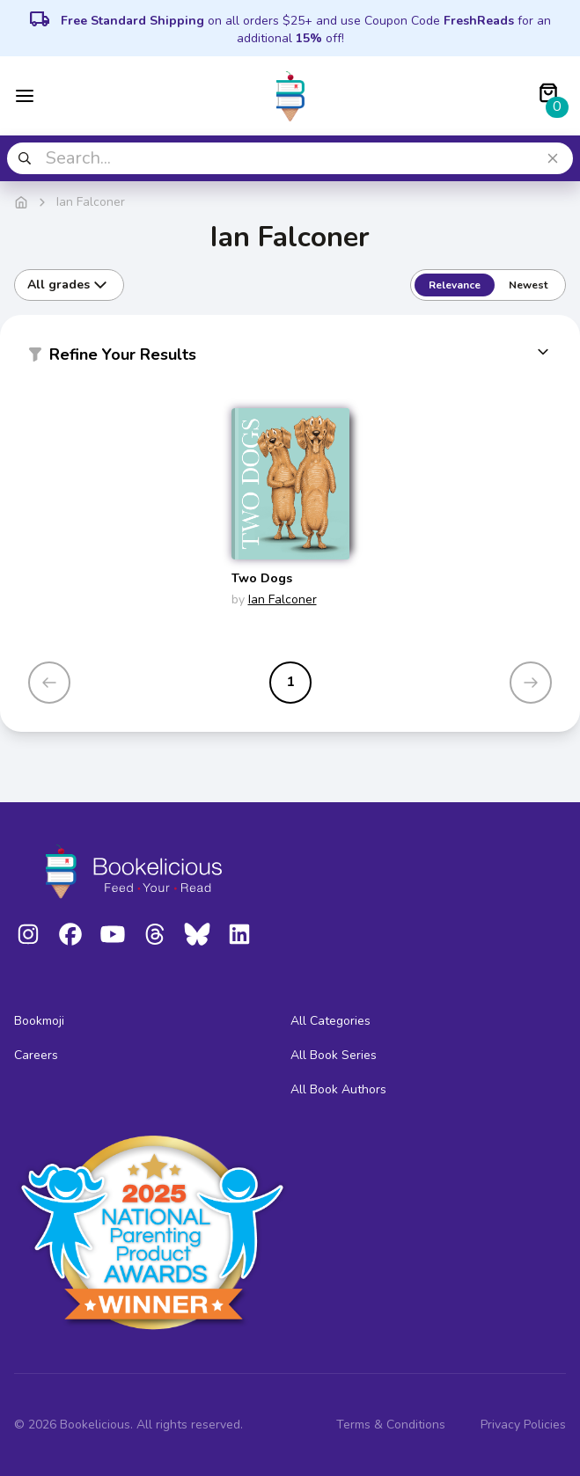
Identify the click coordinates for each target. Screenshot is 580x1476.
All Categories (330, 1020)
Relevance (455, 285)
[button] (290, 358)
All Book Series (333, 1055)
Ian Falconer (282, 599)
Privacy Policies (523, 1424)
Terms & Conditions (390, 1424)
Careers (36, 1055)
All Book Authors (338, 1089)
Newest (528, 285)
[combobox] (290, 158)
